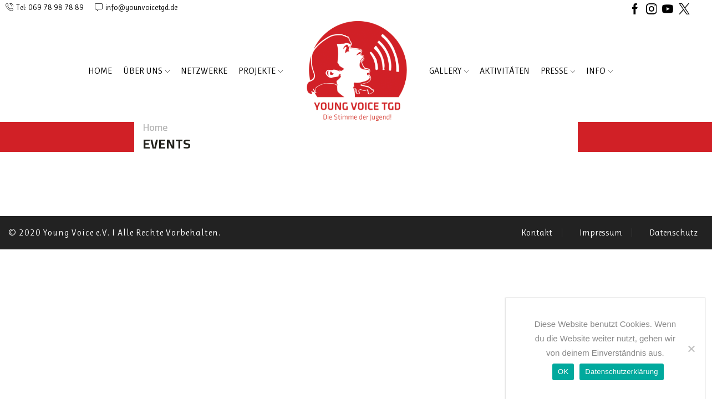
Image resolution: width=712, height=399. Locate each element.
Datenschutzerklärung (621, 371)
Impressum (600, 232)
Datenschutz (673, 232)
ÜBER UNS (146, 70)
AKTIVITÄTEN (505, 70)
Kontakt (536, 232)
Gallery (449, 70)
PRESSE (558, 70)
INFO (599, 70)
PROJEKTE (260, 70)
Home (100, 70)
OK (563, 371)
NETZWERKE (204, 70)
